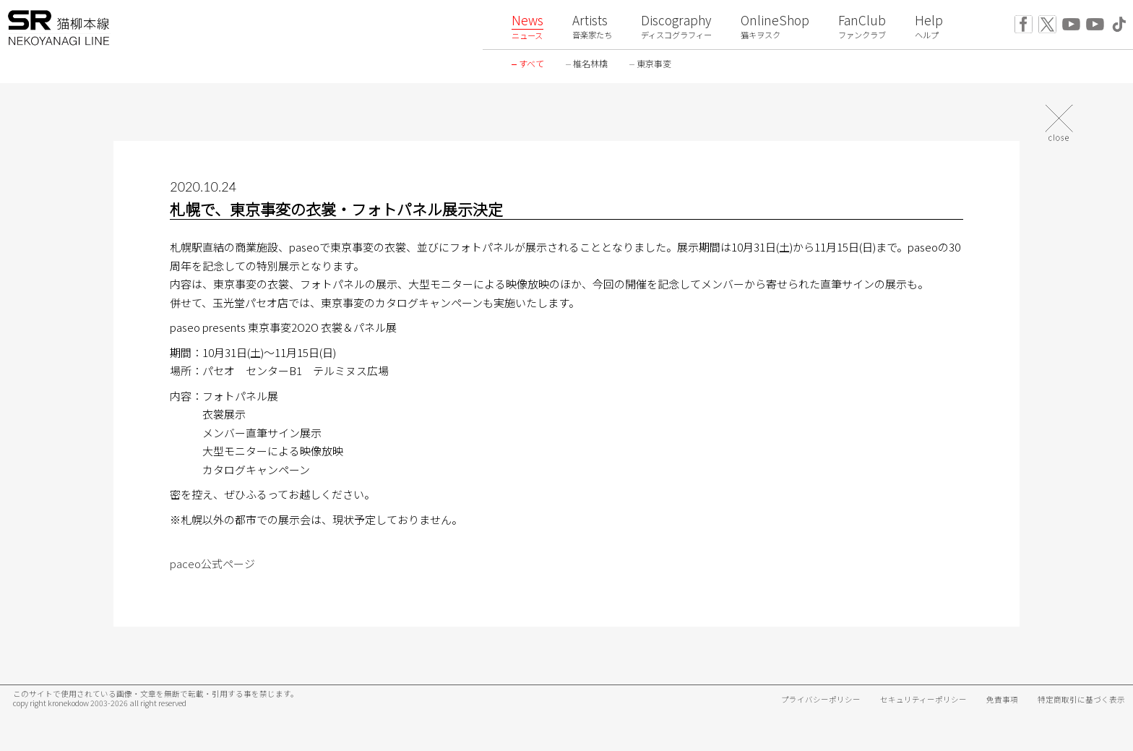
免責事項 (1002, 699)
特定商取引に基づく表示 (1081, 699)
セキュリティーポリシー (923, 699)
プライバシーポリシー (821, 699)
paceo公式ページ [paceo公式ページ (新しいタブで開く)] (212, 563)
